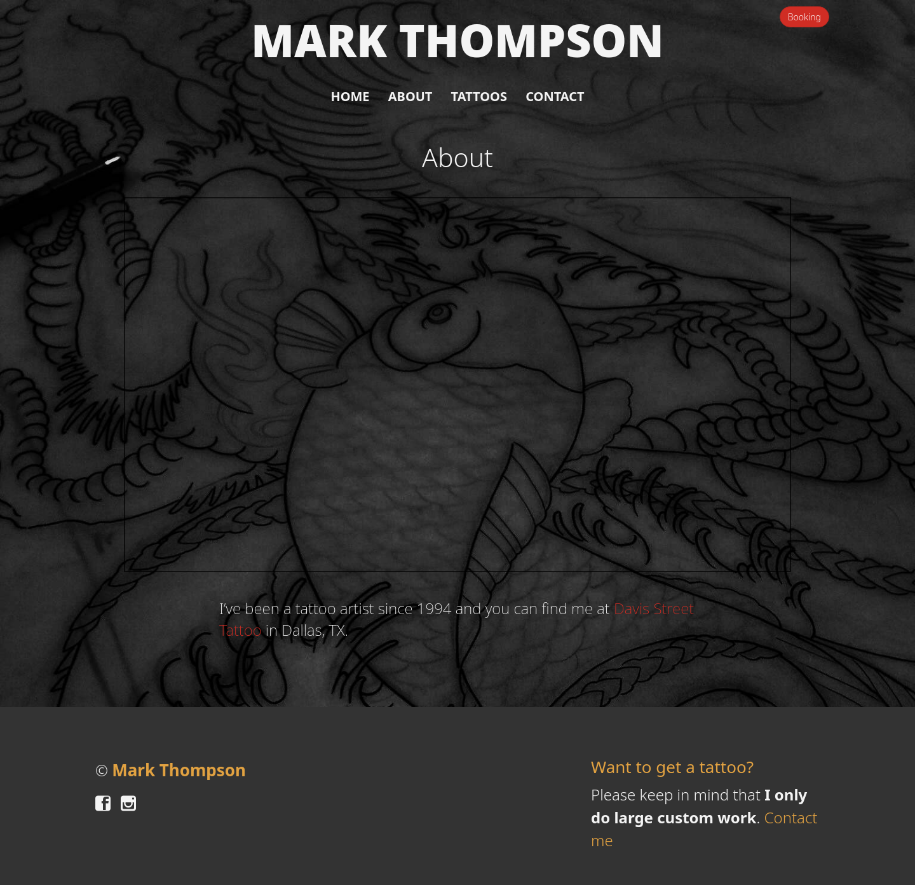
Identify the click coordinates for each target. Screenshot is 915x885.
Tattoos (479, 96)
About (410, 96)
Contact (554, 96)
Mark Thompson (457, 40)
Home (349, 96)
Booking (804, 17)
